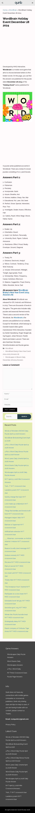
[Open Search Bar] (2, 3)
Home (5, 10)
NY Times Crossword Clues (17, 673)
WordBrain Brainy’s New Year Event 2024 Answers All (16, 292)
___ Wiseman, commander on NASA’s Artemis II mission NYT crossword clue (18, 541)
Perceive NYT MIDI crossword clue (17, 562)
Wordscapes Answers (15, 665)
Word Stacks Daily (13, 661)
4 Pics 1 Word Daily (14, 669)
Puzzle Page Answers (14, 677)
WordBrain (13, 10)
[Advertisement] (17, 45)
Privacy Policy (10, 724)
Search (24, 416)
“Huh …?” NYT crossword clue (15, 486)
